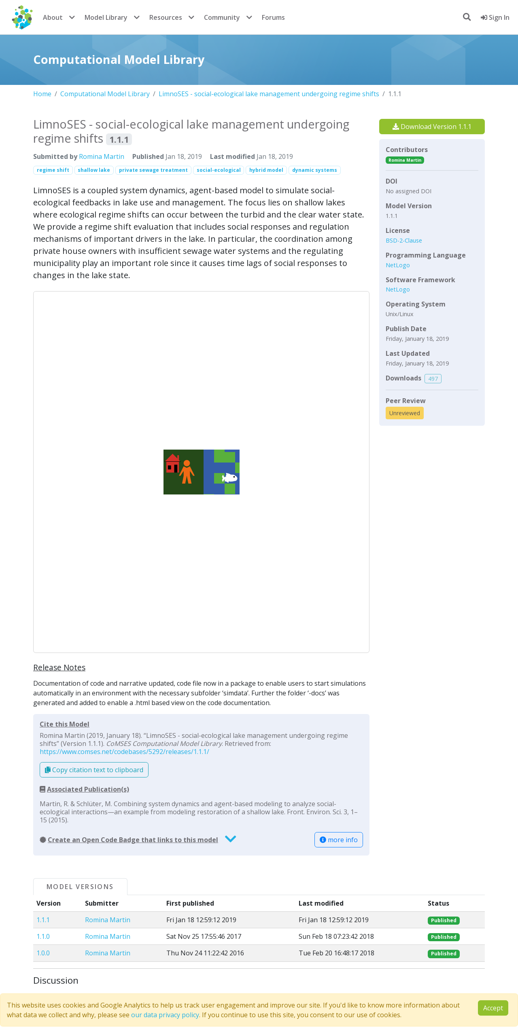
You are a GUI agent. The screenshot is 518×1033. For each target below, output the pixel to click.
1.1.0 (43, 936)
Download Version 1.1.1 (432, 126)
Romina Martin (101, 156)
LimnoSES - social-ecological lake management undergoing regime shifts (269, 93)
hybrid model (266, 170)
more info (339, 839)
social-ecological (219, 170)
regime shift (53, 170)
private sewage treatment (153, 170)
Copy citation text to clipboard (94, 769)
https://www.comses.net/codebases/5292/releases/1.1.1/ (124, 751)
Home (42, 93)
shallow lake (94, 170)
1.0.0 (43, 953)
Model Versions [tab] (80, 886)
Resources (165, 17)
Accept (493, 1007)
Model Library (106, 17)
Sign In (495, 17)
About (53, 17)
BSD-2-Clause (404, 240)
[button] (201, 472)
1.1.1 (43, 919)
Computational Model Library (105, 93)
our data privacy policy (165, 1014)
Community (222, 17)
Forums (273, 17)
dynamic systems (314, 170)
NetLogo (398, 265)
